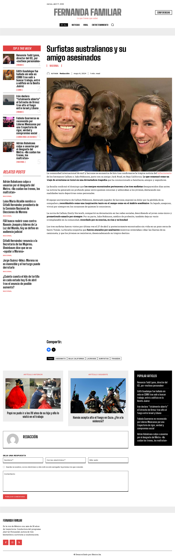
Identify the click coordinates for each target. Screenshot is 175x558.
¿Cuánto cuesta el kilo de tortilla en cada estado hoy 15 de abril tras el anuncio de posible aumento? (21, 282)
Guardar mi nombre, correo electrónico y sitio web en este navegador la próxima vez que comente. (44, 467)
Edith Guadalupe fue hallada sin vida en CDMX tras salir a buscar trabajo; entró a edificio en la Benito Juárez (28, 79)
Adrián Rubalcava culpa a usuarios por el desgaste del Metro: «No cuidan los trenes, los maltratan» (28, 151)
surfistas (104, 359)
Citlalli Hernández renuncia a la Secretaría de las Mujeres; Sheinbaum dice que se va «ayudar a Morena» (20, 246)
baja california (76, 359)
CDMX (19, 90)
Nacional (21, 162)
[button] (112, 25)
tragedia (115, 359)
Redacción (64, 73)
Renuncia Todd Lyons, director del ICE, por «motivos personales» (28, 58)
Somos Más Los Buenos (26, 137)
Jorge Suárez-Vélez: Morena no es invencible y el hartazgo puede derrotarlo (21, 264)
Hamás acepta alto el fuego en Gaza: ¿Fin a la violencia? (98, 419)
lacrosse (91, 359)
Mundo (20, 65)
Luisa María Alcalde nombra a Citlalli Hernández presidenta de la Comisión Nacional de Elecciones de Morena (20, 207)
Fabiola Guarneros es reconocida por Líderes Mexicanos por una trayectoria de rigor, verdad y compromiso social (28, 126)
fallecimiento (164, 173)
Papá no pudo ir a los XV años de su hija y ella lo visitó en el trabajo (33, 414)
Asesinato (61, 359)
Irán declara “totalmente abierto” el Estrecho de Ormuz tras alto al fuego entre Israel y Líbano (28, 102)
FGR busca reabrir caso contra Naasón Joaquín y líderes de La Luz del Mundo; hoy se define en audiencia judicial (20, 226)
